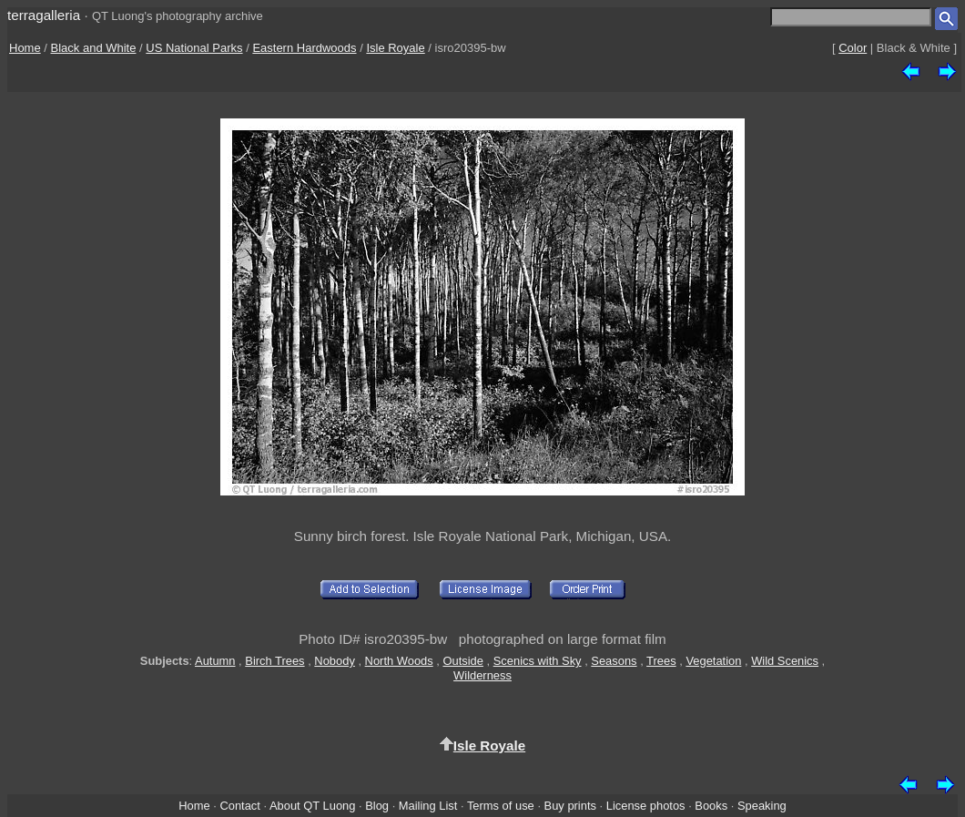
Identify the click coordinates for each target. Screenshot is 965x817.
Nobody (334, 661)
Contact (239, 805)
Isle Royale (395, 48)
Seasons (613, 661)
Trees (661, 661)
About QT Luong (312, 805)
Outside (462, 661)
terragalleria (43, 15)
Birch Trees (274, 661)
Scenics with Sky (537, 661)
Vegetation (713, 661)
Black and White (94, 48)
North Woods (399, 661)
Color (852, 48)
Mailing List (428, 805)
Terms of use (500, 805)
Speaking (762, 805)
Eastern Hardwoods (304, 48)
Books (711, 805)
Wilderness (482, 675)
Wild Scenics (784, 661)
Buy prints (570, 805)
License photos (646, 805)
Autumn (215, 661)
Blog (377, 805)
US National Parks (194, 48)
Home (25, 48)
